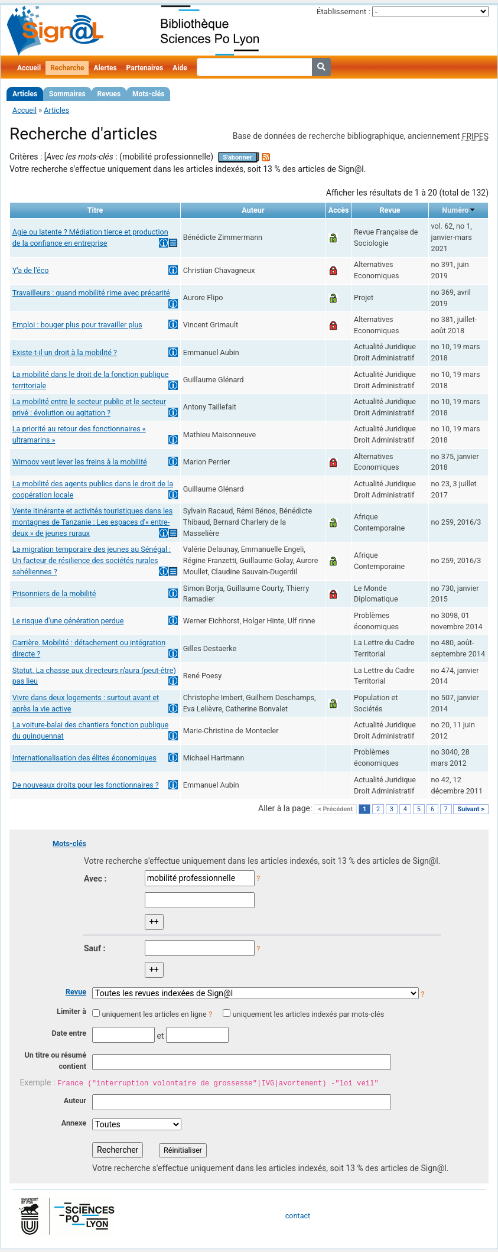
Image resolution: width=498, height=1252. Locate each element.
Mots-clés (148, 94)
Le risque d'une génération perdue (68, 620)
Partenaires (145, 68)
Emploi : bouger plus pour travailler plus (77, 324)
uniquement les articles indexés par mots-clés (308, 1014)
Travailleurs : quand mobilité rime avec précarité (91, 292)
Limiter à (71, 1011)
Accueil (29, 68)
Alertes (104, 68)
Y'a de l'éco (30, 270)
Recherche (67, 68)
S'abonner (237, 157)
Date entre (68, 1033)
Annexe (73, 1122)
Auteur (75, 1100)
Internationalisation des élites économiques (84, 757)
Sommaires (67, 94)
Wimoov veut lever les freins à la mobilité (79, 461)
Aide (179, 68)
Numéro (455, 210)
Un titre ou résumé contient (55, 1061)
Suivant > (470, 809)
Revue (76, 991)
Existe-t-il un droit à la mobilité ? (64, 352)
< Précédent (335, 809)
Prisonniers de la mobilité (54, 593)
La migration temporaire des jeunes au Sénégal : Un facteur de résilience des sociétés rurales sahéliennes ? (91, 560)
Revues (109, 94)
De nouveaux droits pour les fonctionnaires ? (85, 785)
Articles (24, 94)
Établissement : (343, 11)
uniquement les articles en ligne (154, 1014)
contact (297, 1215)
